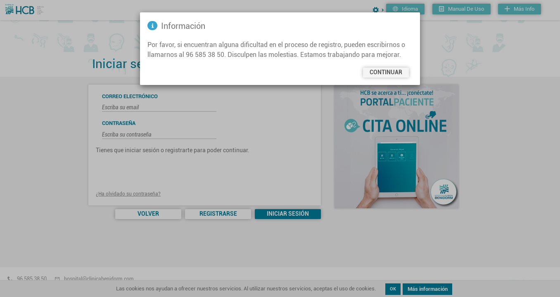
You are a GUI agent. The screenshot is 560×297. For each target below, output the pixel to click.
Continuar (386, 72)
